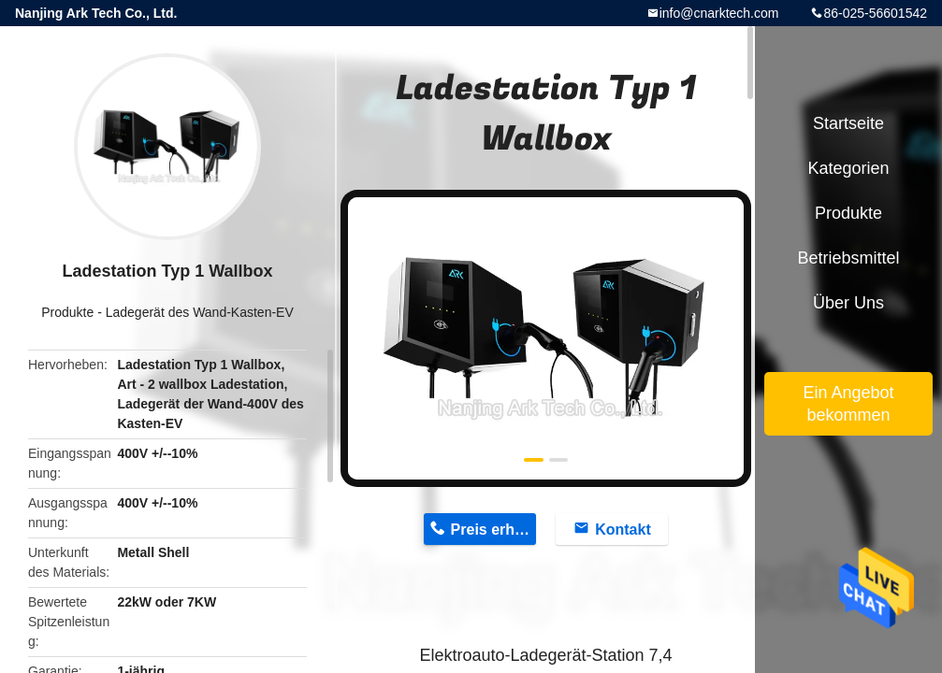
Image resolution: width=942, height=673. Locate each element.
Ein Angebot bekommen (848, 403)
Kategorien (848, 168)
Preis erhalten (494, 529)
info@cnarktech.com (719, 13)
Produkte (67, 312)
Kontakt (623, 529)
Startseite (848, 123)
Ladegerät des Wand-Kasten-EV (200, 312)
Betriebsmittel (848, 258)
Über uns (848, 303)
